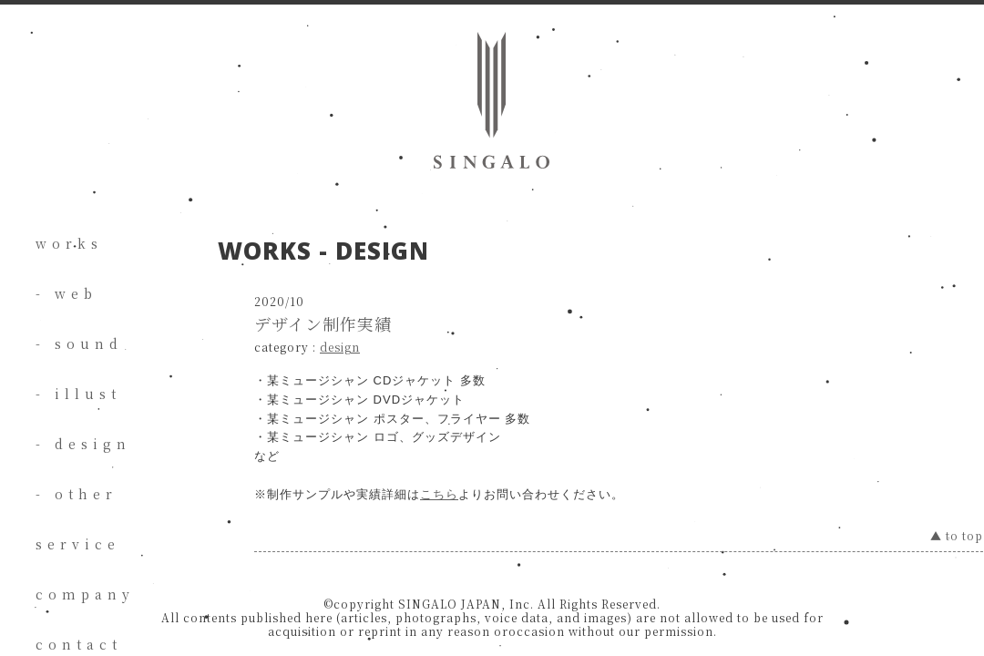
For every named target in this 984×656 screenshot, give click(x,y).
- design (83, 444)
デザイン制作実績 (323, 323)
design (340, 346)
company (85, 594)
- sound (79, 343)
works (69, 243)
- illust (78, 393)
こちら (439, 494)
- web (66, 293)
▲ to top (956, 535)
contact (79, 644)
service (78, 544)
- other (77, 494)
